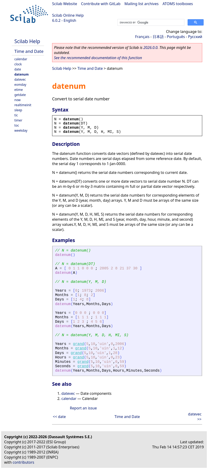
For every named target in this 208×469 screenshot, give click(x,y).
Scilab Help (27, 41)
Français (142, 36)
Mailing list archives (141, 3)
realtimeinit (22, 105)
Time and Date (29, 51)
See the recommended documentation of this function (98, 57)
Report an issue (83, 408)
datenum (21, 74)
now (17, 100)
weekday (20, 130)
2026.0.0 (150, 47)
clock (18, 64)
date (17, 69)
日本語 (158, 36)
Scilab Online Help (68, 15)
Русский (195, 36)
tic (16, 115)
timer (18, 120)
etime (18, 89)
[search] (150, 22)
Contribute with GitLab (100, 3)
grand (78, 344)
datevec (20, 79)
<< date (59, 416)
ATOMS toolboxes (178, 3)
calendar (20, 59)
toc (16, 125)
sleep (18, 110)
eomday (20, 84)
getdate (20, 95)
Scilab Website (64, 3)
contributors (23, 462)
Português (176, 36)
